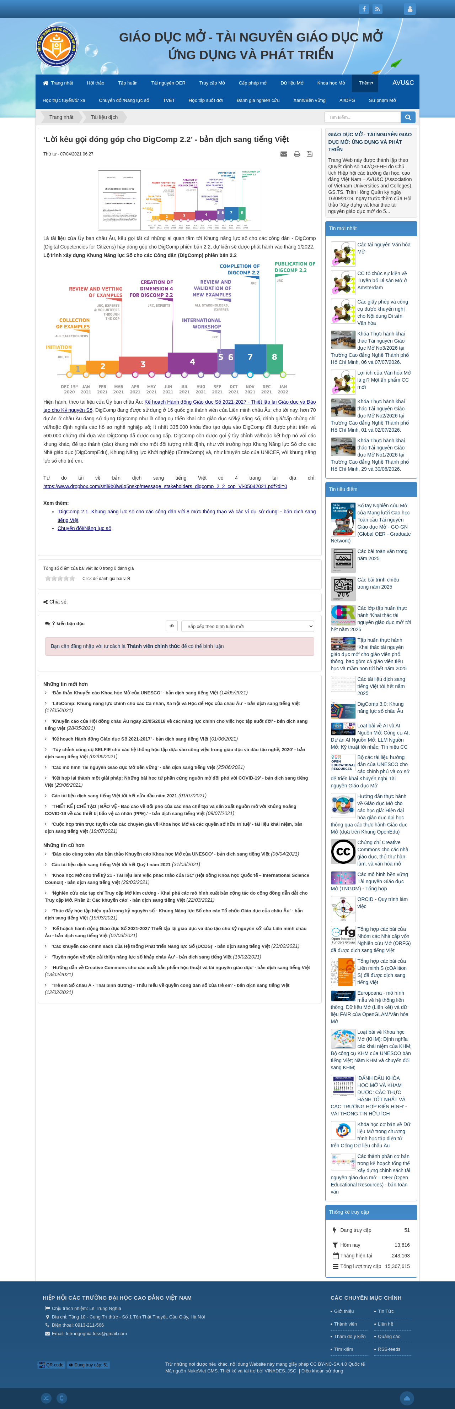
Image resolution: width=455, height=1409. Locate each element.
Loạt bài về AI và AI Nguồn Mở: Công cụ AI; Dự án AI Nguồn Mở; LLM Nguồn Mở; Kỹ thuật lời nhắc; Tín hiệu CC (370, 736)
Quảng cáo (389, 1336)
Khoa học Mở (331, 83)
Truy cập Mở (212, 83)
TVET (169, 100)
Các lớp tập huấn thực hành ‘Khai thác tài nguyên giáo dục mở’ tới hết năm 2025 (371, 618)
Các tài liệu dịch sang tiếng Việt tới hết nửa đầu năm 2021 (114, 795)
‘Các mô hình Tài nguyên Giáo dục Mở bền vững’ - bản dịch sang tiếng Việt (133, 767)
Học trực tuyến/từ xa (64, 100)
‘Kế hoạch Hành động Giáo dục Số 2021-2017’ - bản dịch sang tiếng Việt (130, 739)
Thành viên (345, 1324)
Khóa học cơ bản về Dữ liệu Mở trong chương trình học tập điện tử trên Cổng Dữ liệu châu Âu (371, 1134)
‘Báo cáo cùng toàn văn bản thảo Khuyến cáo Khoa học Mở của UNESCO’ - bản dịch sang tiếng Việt (160, 854)
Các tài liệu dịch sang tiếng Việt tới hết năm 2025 (381, 686)
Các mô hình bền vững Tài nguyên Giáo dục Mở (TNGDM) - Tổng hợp (369, 881)
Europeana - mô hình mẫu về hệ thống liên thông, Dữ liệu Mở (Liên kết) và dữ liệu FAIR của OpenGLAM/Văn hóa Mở (370, 1007)
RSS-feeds (389, 1349)
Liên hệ (385, 1324)
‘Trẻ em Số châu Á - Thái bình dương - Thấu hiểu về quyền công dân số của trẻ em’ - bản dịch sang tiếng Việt (170, 985)
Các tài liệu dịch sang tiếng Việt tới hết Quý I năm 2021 (111, 864)
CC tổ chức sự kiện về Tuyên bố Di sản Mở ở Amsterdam (382, 280)
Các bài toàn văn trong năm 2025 (383, 554)
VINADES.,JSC (280, 1370)
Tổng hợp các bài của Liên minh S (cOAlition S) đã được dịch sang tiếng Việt (382, 971)
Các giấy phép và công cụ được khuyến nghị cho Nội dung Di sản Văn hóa (383, 312)
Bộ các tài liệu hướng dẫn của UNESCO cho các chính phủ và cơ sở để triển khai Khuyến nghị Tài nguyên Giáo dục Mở (370, 771)
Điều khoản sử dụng (322, 1370)
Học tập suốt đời (206, 100)
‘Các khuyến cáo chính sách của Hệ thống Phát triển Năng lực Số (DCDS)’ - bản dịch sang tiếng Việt (161, 946)
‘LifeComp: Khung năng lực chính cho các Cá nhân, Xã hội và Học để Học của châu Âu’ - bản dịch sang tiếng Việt (176, 703)
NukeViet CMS (202, 1370)
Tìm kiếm (343, 1349)
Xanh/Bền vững (310, 100)
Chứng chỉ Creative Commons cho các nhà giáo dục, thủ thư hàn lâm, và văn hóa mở (383, 853)
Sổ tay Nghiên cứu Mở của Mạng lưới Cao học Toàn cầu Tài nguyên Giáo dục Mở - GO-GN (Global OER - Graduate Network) (371, 523)
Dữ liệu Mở (291, 83)
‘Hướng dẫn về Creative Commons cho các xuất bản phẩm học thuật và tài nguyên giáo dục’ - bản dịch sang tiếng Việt (181, 967)
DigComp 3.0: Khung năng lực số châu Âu (381, 707)
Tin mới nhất (343, 228)
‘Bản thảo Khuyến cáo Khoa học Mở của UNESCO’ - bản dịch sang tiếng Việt (135, 692)
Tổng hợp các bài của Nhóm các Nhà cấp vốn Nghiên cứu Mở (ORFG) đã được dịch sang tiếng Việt (371, 939)
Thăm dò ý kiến (350, 1336)
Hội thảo (95, 83)
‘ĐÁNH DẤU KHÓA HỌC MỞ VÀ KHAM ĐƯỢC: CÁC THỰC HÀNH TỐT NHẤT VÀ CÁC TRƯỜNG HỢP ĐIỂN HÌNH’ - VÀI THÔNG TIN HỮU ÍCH (369, 1095)
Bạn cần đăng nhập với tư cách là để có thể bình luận (137, 646)
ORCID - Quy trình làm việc (383, 902)
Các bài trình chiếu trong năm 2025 (378, 583)
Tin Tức (386, 1311)
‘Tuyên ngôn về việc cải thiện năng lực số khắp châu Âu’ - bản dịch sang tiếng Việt (142, 957)
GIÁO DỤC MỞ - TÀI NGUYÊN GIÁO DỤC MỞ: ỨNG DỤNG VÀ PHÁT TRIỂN (370, 142)
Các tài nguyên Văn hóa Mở (384, 248)
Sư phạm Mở (382, 100)
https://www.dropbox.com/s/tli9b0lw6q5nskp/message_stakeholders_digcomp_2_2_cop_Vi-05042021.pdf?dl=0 (165, 486)
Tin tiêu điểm (343, 489)
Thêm (365, 83)
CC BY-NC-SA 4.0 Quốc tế (337, 1364)
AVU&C (403, 82)
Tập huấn (127, 83)
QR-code (51, 1364)
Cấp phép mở (253, 83)
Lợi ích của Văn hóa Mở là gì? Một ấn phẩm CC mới (384, 380)
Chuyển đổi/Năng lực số (124, 100)
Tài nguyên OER (168, 83)
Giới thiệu (344, 1311)
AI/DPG (347, 100)
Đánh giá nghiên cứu (258, 100)
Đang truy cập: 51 (88, 1364)
